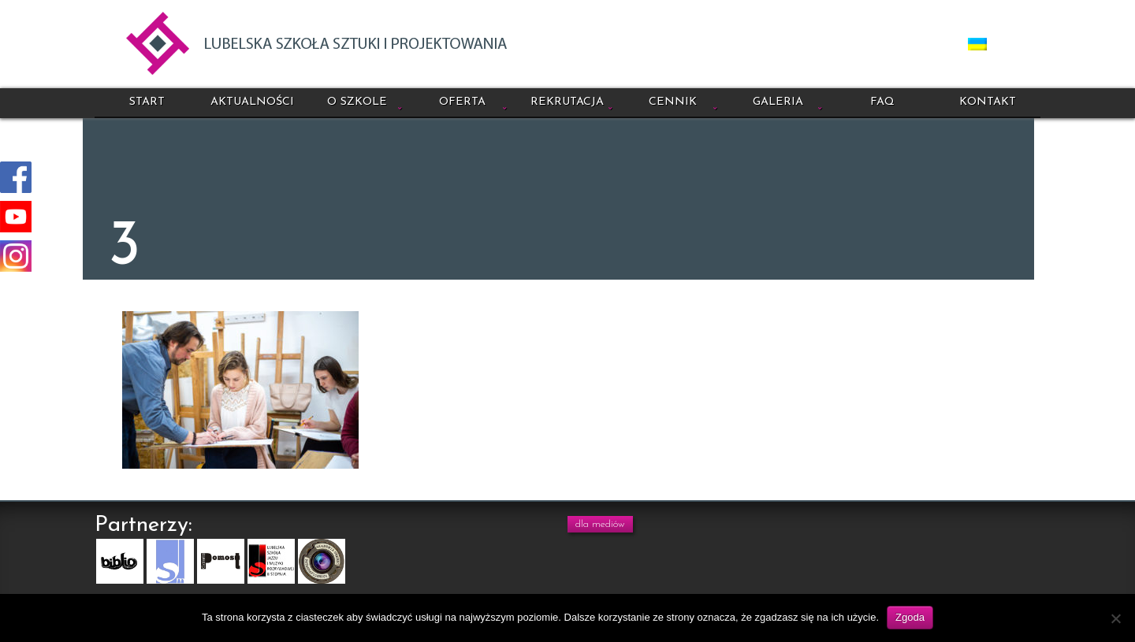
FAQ (882, 102)
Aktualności (252, 102)
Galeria (778, 102)
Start (147, 102)
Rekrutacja (567, 102)
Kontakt (987, 102)
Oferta (462, 102)
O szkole (357, 102)
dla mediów (600, 524)
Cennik (673, 102)
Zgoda (910, 617)
